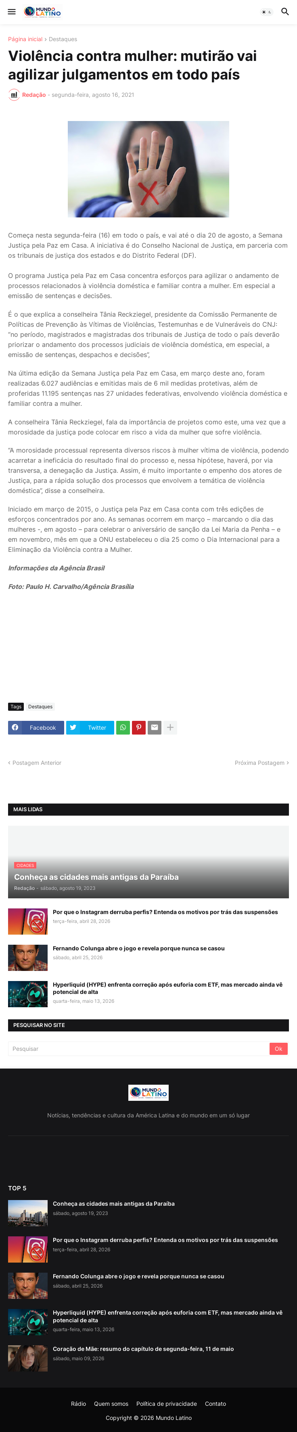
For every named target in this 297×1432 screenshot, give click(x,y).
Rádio (78, 1403)
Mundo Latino (174, 1417)
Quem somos (111, 1403)
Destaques (63, 39)
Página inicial (25, 39)
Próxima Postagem (259, 762)
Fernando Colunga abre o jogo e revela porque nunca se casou (139, 948)
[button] (11, 12)
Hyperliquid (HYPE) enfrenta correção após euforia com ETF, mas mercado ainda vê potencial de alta (167, 988)
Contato (215, 1403)
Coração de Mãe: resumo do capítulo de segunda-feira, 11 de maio (143, 1348)
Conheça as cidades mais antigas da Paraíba (114, 1203)
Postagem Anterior (37, 762)
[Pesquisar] (139, 1049)
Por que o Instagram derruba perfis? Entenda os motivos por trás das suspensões (165, 911)
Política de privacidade (166, 1403)
